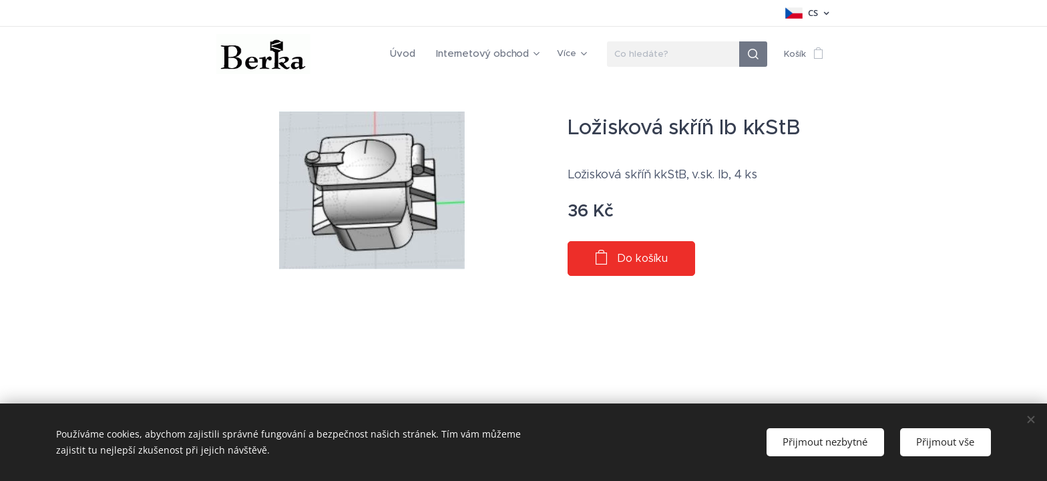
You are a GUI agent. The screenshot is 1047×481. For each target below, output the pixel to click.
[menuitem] (354, 54)
